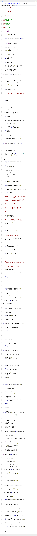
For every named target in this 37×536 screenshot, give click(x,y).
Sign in (35, 1)
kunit (1, 3)
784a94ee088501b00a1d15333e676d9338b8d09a (13, 3)
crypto (23, 3)
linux (4, 3)
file (16, 5)
